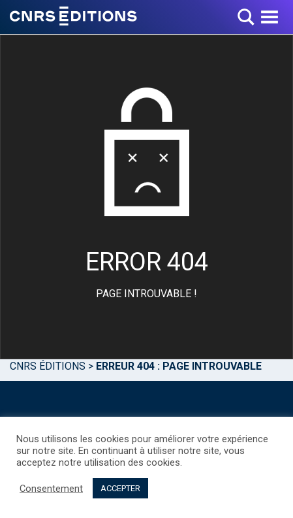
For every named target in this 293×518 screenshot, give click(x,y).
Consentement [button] (51, 488)
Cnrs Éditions (47, 366)
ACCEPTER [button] (120, 488)
